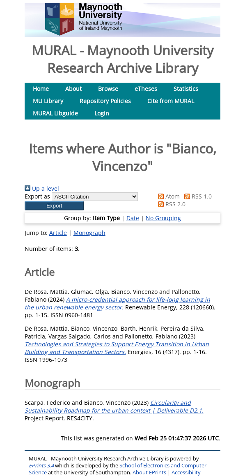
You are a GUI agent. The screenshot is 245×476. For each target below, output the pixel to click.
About (73, 88)
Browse (108, 88)
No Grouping (163, 218)
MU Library (48, 101)
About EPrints (149, 472)
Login (101, 113)
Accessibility (186, 472)
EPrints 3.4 (41, 465)
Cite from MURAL (170, 101)
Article (58, 233)
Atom (167, 196)
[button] (54, 205)
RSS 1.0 (196, 196)
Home (41, 88)
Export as (37, 196)
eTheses (146, 88)
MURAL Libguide (55, 113)
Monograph (89, 233)
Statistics (186, 88)
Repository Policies (105, 101)
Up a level (42, 188)
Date (132, 218)
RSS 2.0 (170, 204)
